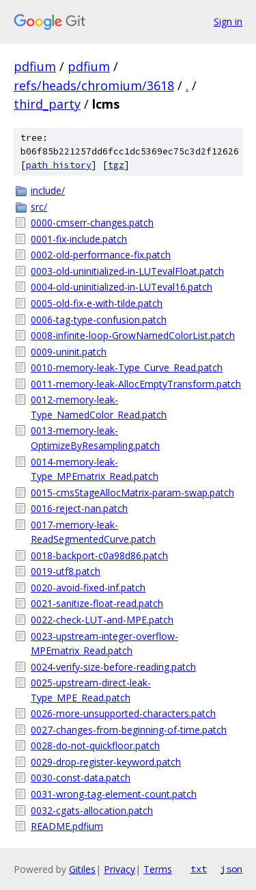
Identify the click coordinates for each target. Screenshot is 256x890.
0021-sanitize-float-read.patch (97, 603)
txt (198, 869)
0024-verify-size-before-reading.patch (113, 666)
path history (58, 165)
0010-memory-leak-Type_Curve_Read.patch (127, 367)
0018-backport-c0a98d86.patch (99, 555)
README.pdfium (67, 826)
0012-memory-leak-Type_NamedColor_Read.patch (99, 407)
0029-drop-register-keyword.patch (106, 761)
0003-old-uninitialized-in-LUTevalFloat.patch (127, 271)
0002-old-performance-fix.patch (101, 254)
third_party (47, 104)
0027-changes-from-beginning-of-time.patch (129, 729)
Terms (157, 869)
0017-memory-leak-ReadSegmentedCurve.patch (93, 532)
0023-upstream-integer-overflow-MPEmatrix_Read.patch (104, 644)
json (231, 869)
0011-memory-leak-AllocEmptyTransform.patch (136, 383)
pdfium (35, 66)
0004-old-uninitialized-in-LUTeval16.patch (121, 286)
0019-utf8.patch (65, 571)
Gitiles (82, 869)
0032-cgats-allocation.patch (92, 810)
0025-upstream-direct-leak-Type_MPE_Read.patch (91, 690)
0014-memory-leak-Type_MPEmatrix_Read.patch (94, 469)
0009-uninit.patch (68, 351)
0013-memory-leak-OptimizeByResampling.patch (95, 438)
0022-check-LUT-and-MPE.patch (102, 619)
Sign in (228, 21)
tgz (116, 165)
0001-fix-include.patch (79, 238)
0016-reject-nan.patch (79, 508)
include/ (48, 190)
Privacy (119, 869)
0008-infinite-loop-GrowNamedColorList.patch (133, 335)
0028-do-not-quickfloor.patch (95, 745)
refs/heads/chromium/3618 (94, 85)
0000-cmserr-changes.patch (92, 222)
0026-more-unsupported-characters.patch (123, 713)
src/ (39, 206)
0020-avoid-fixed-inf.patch (88, 587)
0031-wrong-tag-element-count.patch (114, 793)
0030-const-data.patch (80, 777)
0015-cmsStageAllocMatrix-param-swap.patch (132, 492)
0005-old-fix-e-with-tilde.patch (96, 303)
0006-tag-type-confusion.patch (99, 319)
